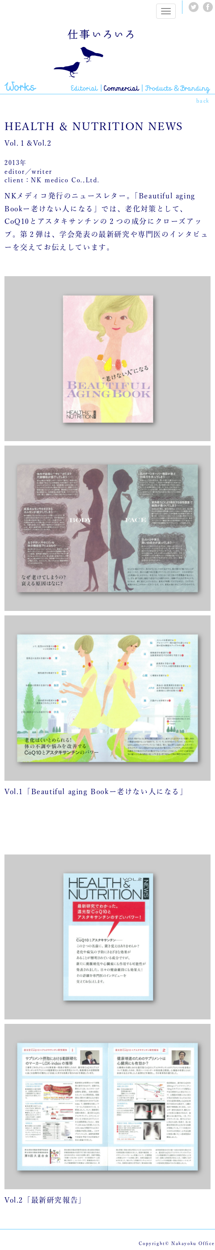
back (203, 100)
